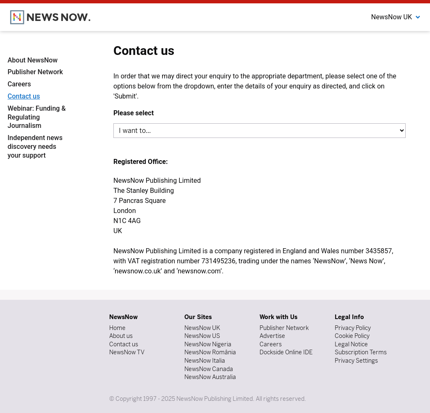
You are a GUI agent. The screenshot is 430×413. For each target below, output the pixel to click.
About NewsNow (33, 60)
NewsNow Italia (204, 360)
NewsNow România (210, 352)
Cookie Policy (352, 336)
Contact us (24, 96)
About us (121, 336)
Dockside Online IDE (286, 352)
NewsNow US (202, 336)
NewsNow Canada (208, 369)
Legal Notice (351, 344)
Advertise (272, 336)
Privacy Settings (356, 360)
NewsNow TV (126, 352)
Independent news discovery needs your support (35, 146)
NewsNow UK (202, 328)
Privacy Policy (353, 328)
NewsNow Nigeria (207, 344)
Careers (19, 84)
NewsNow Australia (210, 377)
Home (117, 328)
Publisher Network (35, 72)
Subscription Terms (361, 352)
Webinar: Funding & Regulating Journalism (37, 117)
